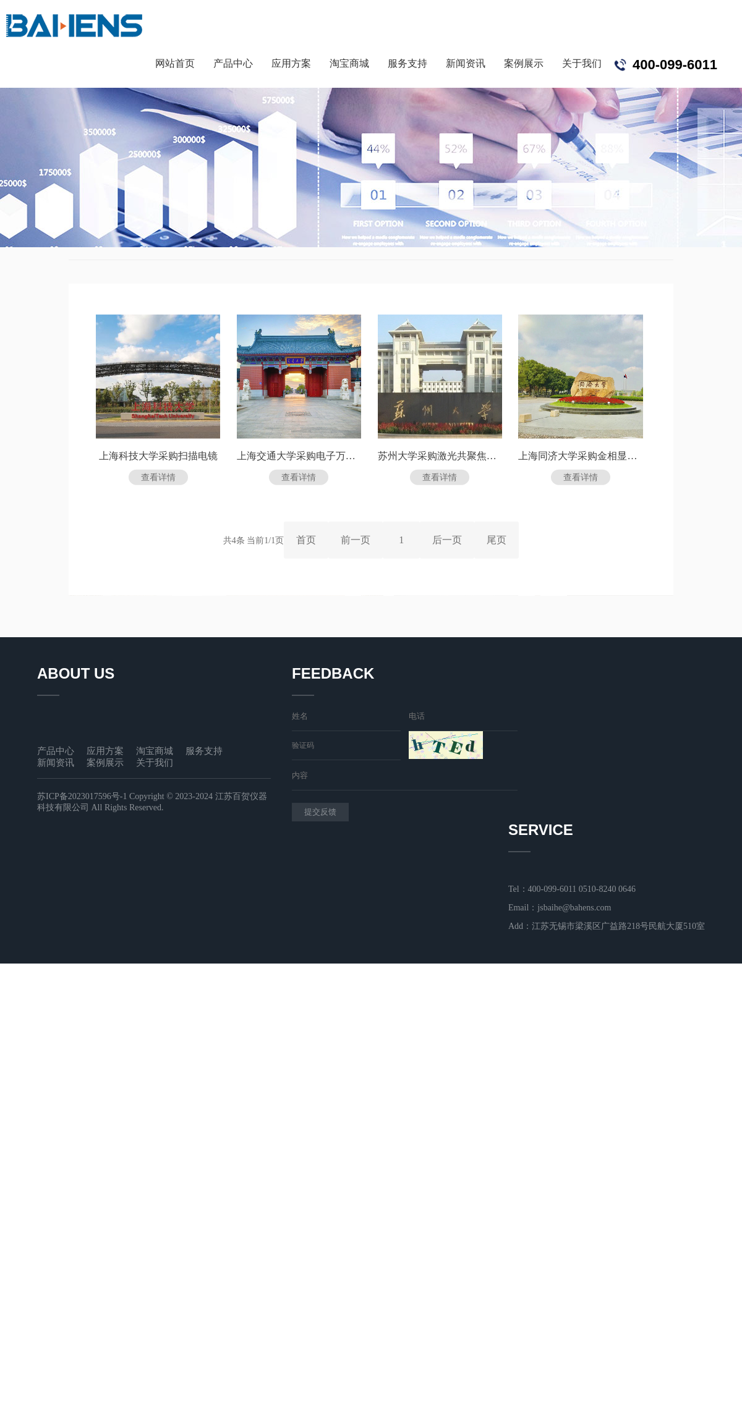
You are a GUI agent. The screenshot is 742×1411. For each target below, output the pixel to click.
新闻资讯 (465, 63)
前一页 (355, 542)
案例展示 (524, 63)
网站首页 (175, 63)
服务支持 (407, 63)
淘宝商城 (349, 63)
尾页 (496, 542)
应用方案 (291, 63)
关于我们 (582, 63)
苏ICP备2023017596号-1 (82, 796)
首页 (306, 542)
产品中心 (233, 63)
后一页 (447, 542)
